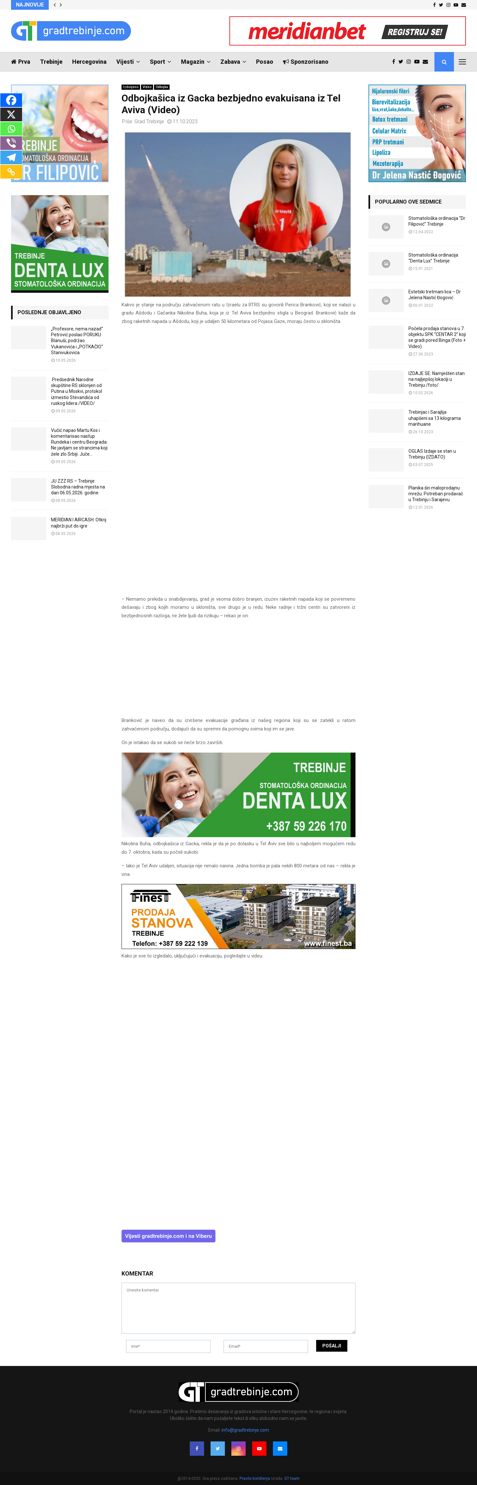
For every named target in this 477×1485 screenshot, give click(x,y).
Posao (264, 61)
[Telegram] (11, 157)
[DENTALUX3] (238, 835)
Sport (157, 61)
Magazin (192, 61)
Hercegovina (89, 61)
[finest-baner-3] (238, 947)
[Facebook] (11, 100)
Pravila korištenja (255, 1478)
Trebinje (51, 61)
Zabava (230, 61)
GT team (292, 1478)
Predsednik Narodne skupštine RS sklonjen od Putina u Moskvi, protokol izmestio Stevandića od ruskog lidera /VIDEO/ (76, 391)
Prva (20, 61)
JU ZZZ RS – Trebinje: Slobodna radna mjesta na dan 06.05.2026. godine (78, 486)
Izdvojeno (130, 87)
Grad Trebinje (149, 121)
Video (147, 87)
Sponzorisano (306, 61)
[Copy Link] (11, 172)
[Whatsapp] (11, 129)
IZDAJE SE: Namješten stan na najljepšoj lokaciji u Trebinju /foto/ (436, 379)
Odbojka (162, 87)
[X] (11, 114)
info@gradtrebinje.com (245, 1430)
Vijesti (125, 61)
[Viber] (11, 143)
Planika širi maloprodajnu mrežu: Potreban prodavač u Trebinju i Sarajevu (435, 493)
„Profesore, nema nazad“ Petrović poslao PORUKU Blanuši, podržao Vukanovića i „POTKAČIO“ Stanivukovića (77, 340)
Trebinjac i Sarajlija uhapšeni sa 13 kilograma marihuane (434, 417)
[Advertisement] (238, 670)
